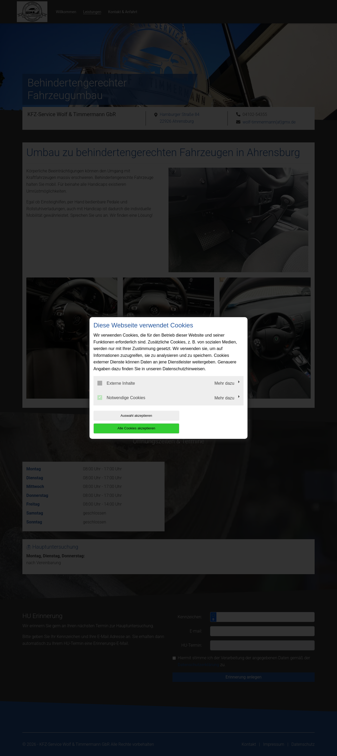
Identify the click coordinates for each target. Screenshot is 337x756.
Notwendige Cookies (121, 404)
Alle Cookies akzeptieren (210, 422)
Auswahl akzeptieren (127, 422)
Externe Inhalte (116, 389)
